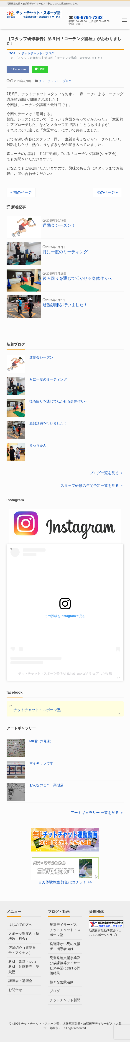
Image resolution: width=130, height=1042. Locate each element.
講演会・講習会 (20, 981)
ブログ (55, 991)
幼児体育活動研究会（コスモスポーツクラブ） (106, 929)
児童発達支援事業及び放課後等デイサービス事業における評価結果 (65, 965)
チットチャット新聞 (65, 1000)
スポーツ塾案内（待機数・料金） (23, 936)
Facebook (18, 69)
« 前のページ (21, 192)
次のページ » (107, 192)
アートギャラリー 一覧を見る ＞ (97, 813)
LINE (40, 69)
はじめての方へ (20, 924)
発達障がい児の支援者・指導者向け (65, 946)
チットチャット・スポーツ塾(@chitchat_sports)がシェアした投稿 (65, 673)
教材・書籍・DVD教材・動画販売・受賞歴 (23, 967)
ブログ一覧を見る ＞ (106, 473)
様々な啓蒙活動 (62, 982)
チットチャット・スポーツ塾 (37, 710)
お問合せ (15, 990)
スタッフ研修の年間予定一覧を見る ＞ (92, 485)
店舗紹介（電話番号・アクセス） (22, 950)
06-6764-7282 (88, 17)
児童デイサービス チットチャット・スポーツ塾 (65, 930)
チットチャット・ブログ (55, 81)
